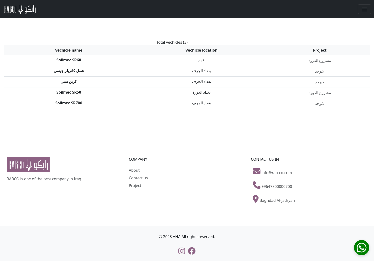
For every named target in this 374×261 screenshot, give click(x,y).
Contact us (138, 178)
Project (135, 185)
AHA (177, 236)
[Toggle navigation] (364, 9)
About (134, 170)
